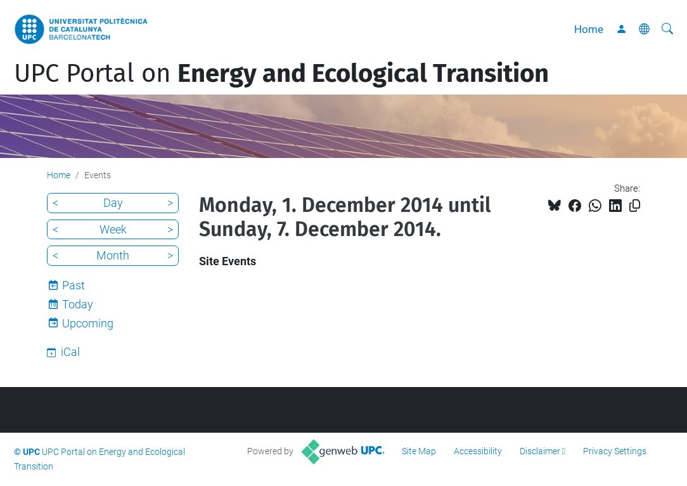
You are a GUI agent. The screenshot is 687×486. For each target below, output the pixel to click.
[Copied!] (634, 206)
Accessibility (478, 451)
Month (112, 255)
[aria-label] (667, 29)
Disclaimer (540, 451)
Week (113, 229)
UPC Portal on (281, 73)
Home (588, 29)
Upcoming (87, 323)
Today (77, 304)
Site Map (419, 451)
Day (113, 202)
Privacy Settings (614, 451)
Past (73, 285)
